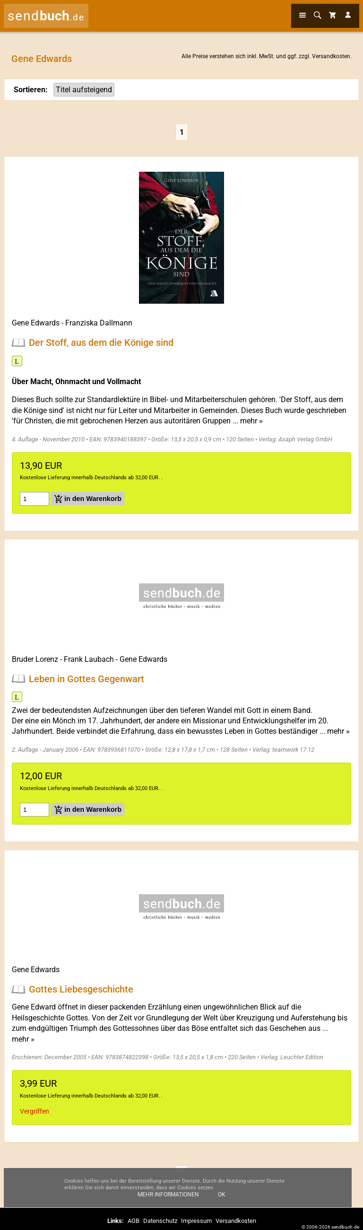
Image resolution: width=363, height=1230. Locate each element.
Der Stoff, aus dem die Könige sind (101, 342)
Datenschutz (160, 1220)
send (46, 16)
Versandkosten (331, 56)
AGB (133, 1220)
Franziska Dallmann (98, 322)
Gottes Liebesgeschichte (81, 989)
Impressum (196, 1220)
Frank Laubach (89, 659)
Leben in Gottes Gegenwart (86, 678)
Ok (221, 1194)
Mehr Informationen (168, 1194)
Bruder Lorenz (35, 659)
